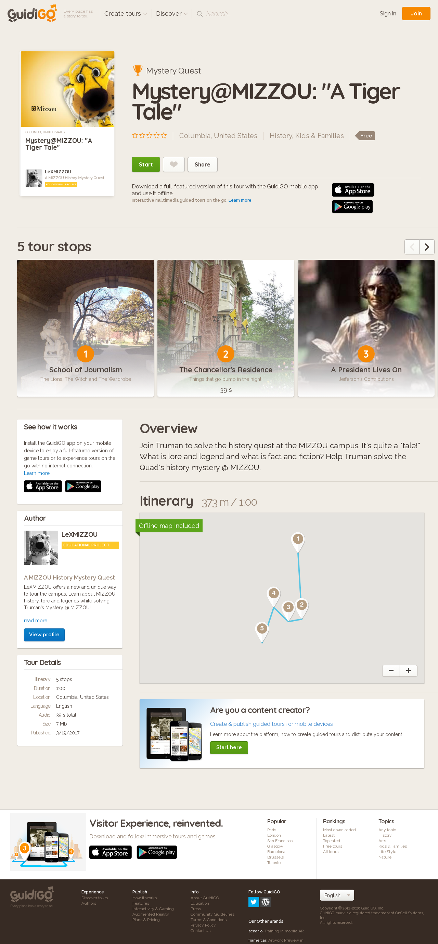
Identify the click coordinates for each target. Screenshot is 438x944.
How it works (144, 897)
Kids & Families (319, 136)
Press (196, 908)
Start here (229, 747)
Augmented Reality (150, 914)
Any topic (387, 829)
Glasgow (275, 846)
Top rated (331, 840)
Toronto (274, 862)
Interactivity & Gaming (153, 908)
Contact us (200, 930)
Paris (271, 829)
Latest (329, 835)
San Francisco (280, 840)
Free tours (332, 846)
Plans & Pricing (146, 919)
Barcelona (276, 851)
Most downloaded (339, 829)
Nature (384, 857)
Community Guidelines (212, 914)
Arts (382, 840)
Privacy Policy (203, 925)
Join (416, 13)
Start (146, 164)
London (274, 835)
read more (35, 529)
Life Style (387, 851)
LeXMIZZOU (58, 172)
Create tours (125, 13)
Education (200, 903)
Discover (172, 13)
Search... (218, 14)
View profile (44, 543)
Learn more (240, 200)
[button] (298, 542)
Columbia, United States (45, 132)
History (281, 136)
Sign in (388, 13)
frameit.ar (257, 910)
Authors (88, 903)
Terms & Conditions (209, 919)
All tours (330, 851)
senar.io (255, 901)
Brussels (275, 857)
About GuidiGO (205, 897)
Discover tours (94, 897)
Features (140, 903)
